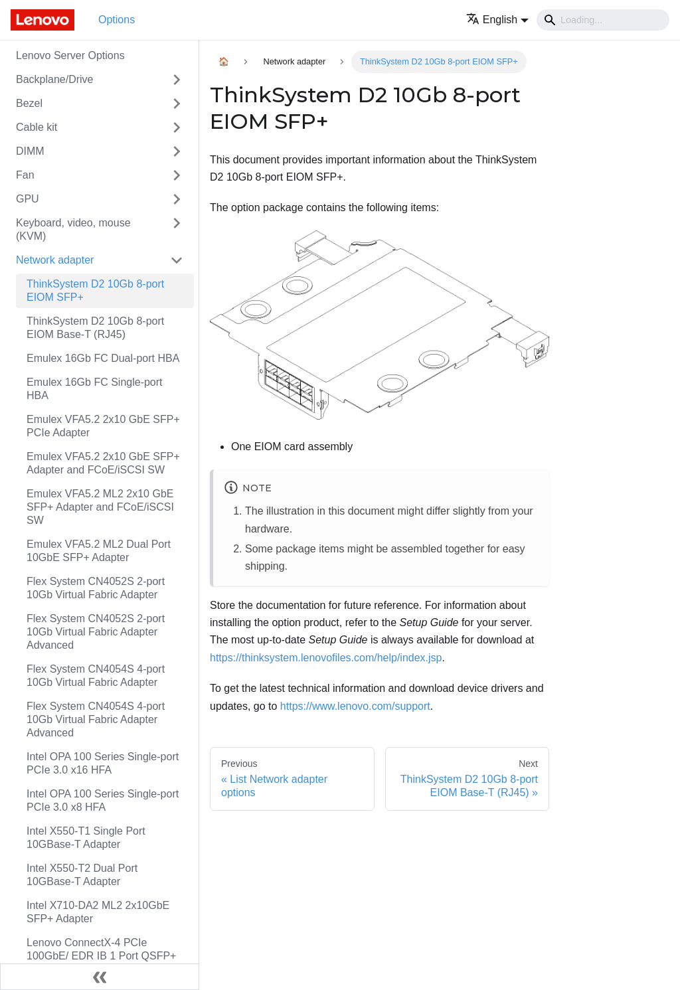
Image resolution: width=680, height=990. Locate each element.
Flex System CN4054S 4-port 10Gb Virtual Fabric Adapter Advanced (96, 719)
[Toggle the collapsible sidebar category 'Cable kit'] (176, 127)
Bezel (29, 103)
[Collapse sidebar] (99, 976)
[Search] (603, 20)
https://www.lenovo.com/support (355, 706)
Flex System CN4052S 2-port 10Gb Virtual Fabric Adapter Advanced (96, 632)
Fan (25, 175)
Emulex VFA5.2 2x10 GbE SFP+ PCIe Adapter (103, 426)
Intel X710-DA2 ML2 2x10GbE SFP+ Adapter (98, 912)
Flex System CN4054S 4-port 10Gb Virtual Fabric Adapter (96, 675)
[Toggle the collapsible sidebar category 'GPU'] (176, 199)
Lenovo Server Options (70, 55)
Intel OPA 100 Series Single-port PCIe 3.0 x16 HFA (103, 763)
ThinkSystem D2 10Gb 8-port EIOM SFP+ (95, 290)
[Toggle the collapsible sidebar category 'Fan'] (176, 175)
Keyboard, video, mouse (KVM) (73, 229)
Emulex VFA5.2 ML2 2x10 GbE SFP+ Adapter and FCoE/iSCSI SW (100, 507)
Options (116, 19)
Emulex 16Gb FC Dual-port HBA (103, 358)
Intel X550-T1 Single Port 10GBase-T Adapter (86, 837)
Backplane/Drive (55, 79)
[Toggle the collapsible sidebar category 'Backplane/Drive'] (176, 79)
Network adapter (55, 260)
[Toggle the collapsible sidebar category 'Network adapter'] (176, 260)
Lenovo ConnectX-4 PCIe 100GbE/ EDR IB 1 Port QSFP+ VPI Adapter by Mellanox (101, 956)
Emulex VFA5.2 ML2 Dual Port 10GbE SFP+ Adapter (99, 550)
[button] (497, 19)
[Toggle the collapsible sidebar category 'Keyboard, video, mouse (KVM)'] (176, 229)
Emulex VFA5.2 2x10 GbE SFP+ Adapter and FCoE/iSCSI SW (103, 463)
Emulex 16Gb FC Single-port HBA (95, 388)
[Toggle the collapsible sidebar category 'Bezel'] (176, 103)
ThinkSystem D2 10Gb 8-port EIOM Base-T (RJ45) (95, 327)
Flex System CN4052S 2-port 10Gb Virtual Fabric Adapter (96, 588)
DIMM (30, 151)
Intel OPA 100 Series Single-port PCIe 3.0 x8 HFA (103, 800)
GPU (27, 199)
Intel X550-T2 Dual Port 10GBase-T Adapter (82, 875)
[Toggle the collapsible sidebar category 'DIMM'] (176, 151)
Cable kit (36, 127)
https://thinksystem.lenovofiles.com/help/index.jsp (326, 657)
